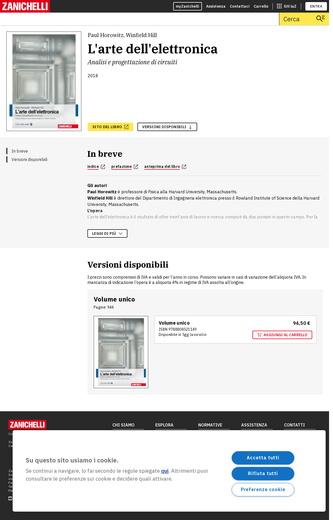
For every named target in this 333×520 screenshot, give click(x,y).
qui (164, 471)
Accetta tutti (263, 458)
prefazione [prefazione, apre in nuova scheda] (124, 166)
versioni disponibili (167, 126)
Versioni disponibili (29, 159)
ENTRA (316, 6)
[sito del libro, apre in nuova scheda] (110, 127)
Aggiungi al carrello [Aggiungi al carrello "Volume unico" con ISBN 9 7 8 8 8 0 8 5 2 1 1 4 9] (282, 334)
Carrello (261, 6)
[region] (169, 471)
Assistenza (216, 6)
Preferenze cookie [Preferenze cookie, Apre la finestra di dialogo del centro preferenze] (263, 489)
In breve (20, 151)
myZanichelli (187, 6)
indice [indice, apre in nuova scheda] (96, 166)
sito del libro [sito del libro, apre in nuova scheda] (110, 126)
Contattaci (240, 6)
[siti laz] (286, 6)
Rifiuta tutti (263, 473)
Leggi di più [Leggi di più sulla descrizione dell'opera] (107, 233)
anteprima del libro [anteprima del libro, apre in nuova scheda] (165, 166)
